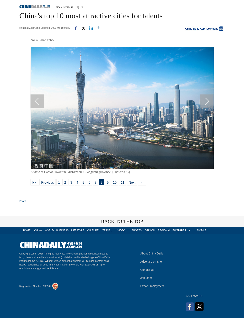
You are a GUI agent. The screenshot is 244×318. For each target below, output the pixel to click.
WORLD (49, 230)
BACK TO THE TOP (122, 221)
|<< (34, 182)
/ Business (67, 7)
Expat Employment (152, 286)
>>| (142, 182)
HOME (26, 230)
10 (115, 182)
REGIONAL (164, 230)
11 (122, 182)
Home (57, 7)
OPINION (150, 230)
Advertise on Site (151, 261)
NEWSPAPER (178, 230)
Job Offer (146, 278)
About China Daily (151, 253)
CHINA (38, 230)
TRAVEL (107, 230)
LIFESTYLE (77, 230)
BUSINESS (62, 230)
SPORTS (137, 230)
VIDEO (121, 230)
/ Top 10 (78, 7)
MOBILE (201, 230)
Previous (47, 182)
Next (132, 182)
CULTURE (93, 230)
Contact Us (147, 269)
